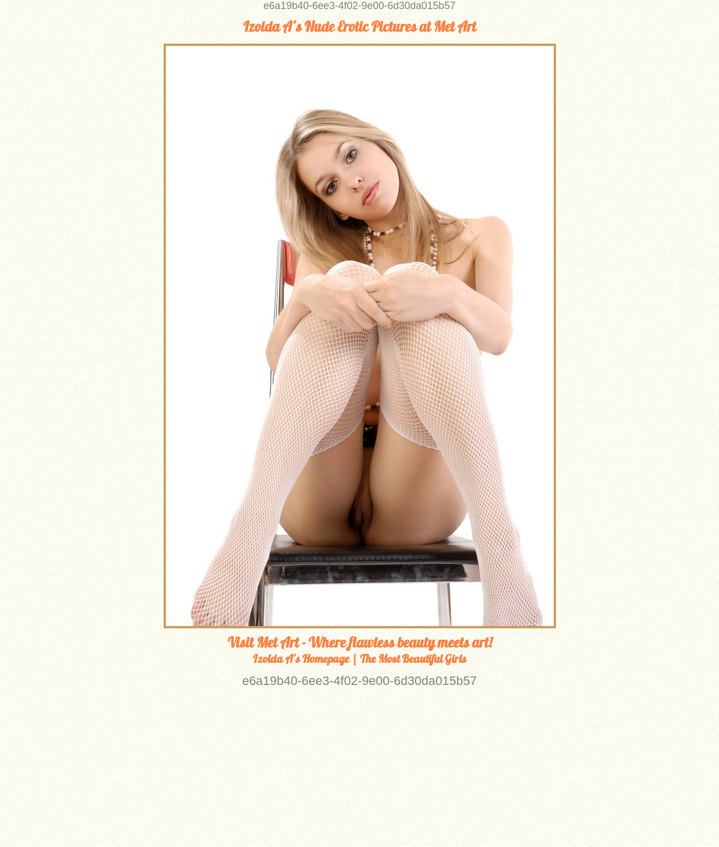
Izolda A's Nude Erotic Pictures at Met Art (359, 27)
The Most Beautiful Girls (413, 659)
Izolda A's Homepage (301, 659)
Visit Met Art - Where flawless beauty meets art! (360, 642)
